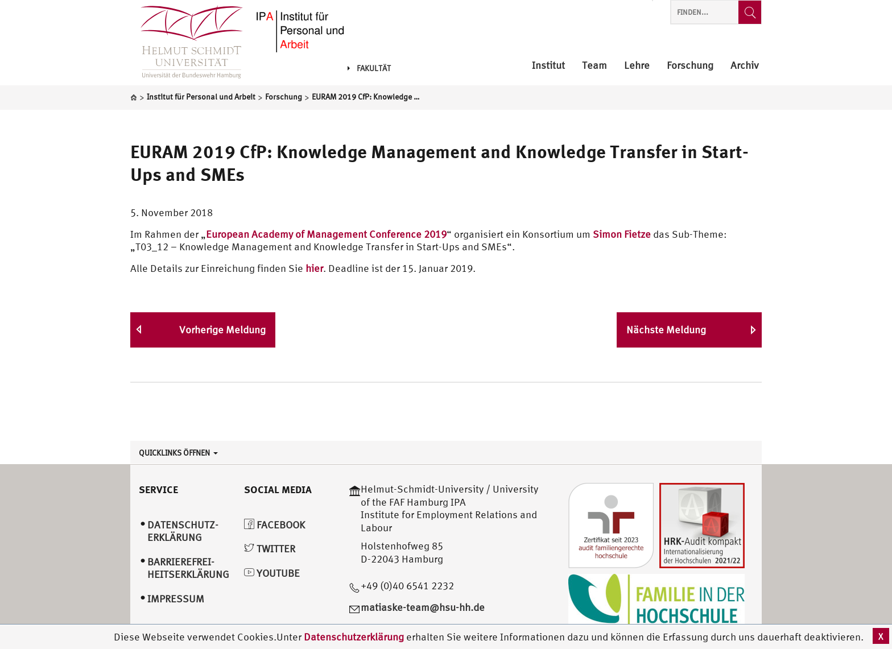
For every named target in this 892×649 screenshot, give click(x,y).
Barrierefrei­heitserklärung (188, 568)
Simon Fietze (622, 234)
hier (314, 268)
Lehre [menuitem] (637, 65)
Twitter (269, 549)
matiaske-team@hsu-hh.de (423, 607)
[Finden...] (749, 12)
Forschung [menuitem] (690, 65)
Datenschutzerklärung (354, 637)
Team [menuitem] (594, 65)
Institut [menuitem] (548, 65)
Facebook (274, 525)
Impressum (175, 599)
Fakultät (369, 68)
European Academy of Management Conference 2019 (326, 234)
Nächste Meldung (666, 330)
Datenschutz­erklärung (182, 531)
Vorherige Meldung (222, 330)
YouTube (272, 573)
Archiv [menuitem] (744, 65)
